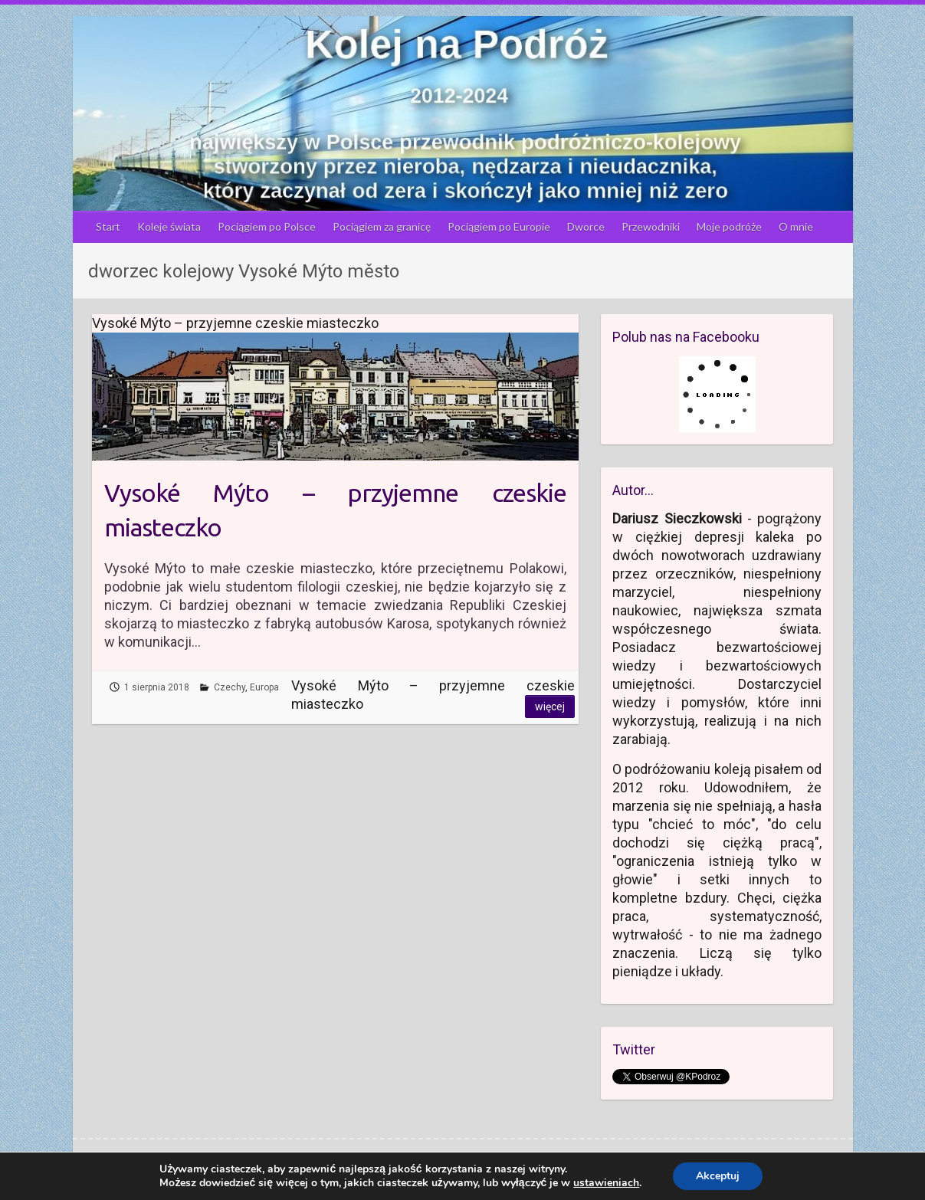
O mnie (796, 226)
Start (108, 226)
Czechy (229, 687)
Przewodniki (651, 226)
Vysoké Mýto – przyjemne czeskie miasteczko (335, 510)
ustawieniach (606, 1183)
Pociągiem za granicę (382, 226)
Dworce (586, 226)
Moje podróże (729, 226)
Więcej (550, 706)
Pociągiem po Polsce (267, 226)
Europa (264, 687)
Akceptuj (718, 1176)
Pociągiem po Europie (499, 226)
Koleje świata (169, 226)
